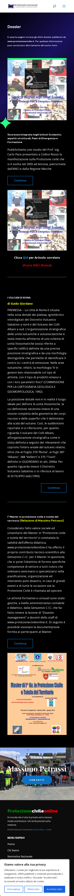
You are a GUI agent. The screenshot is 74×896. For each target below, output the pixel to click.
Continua (20, 180)
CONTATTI (37, 779)
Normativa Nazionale (19, 856)
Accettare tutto (54, 889)
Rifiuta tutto (33, 889)
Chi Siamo (13, 850)
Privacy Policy (38, 829)
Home (11, 844)
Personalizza (13, 889)
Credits (48, 829)
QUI (25, 257)
